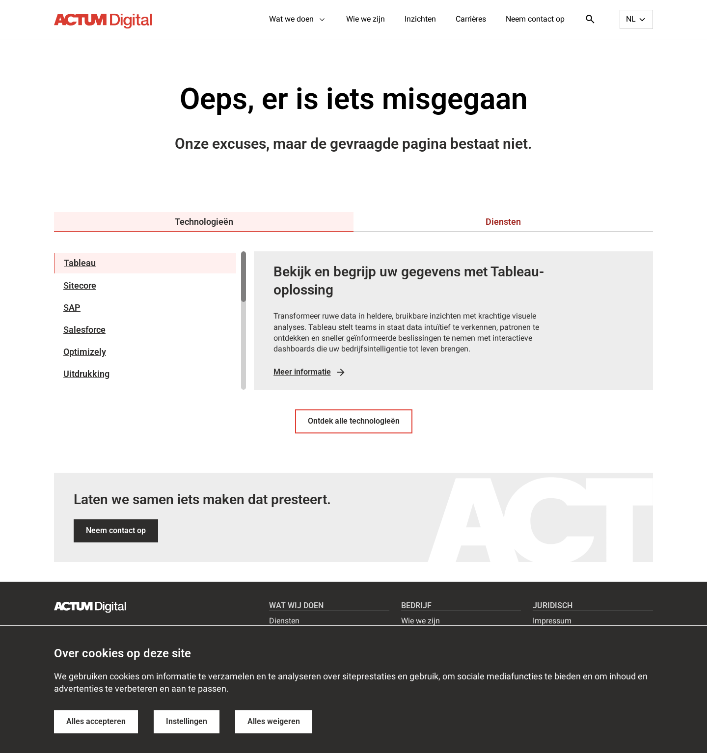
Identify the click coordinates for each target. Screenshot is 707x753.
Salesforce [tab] (84, 329)
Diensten (284, 620)
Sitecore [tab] (79, 285)
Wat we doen (297, 19)
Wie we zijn (365, 19)
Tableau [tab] (80, 263)
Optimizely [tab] (84, 352)
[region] (150, 320)
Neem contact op (535, 19)
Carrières (471, 19)
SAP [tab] (72, 307)
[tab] (204, 222)
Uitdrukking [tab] (86, 374)
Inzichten (420, 19)
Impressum (552, 620)
